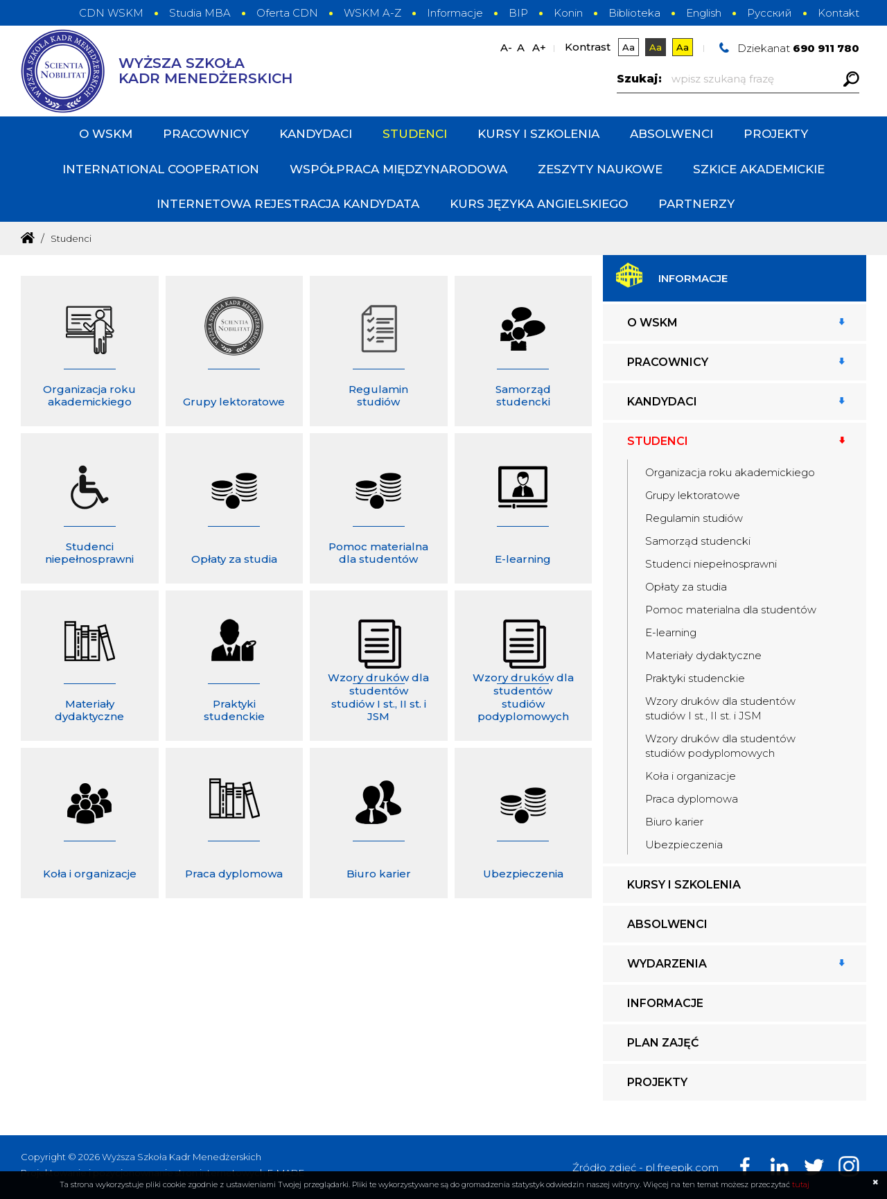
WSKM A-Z (372, 12)
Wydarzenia (667, 963)
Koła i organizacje (690, 775)
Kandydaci (315, 134)
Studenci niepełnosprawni (711, 563)
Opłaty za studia (686, 586)
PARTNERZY (696, 204)
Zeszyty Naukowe (600, 169)
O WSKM (105, 134)
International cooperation (160, 169)
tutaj (800, 1184)
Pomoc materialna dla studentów (730, 609)
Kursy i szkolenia (538, 134)
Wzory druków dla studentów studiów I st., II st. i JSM (720, 708)
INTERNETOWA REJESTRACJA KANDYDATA (288, 204)
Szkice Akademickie (759, 169)
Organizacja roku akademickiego (730, 472)
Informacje (455, 12)
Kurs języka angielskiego (539, 204)
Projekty (776, 134)
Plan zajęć (663, 1042)
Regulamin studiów (694, 518)
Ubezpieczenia (684, 844)
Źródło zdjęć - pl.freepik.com (645, 1167)
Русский (769, 12)
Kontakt (838, 12)
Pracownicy (206, 134)
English (703, 12)
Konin (568, 12)
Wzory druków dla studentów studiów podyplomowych (720, 746)
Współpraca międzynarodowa (398, 169)
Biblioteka (634, 12)
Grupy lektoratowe (692, 495)
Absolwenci (671, 134)
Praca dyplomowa (691, 798)
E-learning (670, 632)
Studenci (415, 134)
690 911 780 (826, 48)
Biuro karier (674, 821)
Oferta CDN (287, 12)
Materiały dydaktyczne (703, 655)
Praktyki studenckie (695, 678)
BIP (518, 12)
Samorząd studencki (697, 541)
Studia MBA (200, 12)
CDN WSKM (111, 12)
